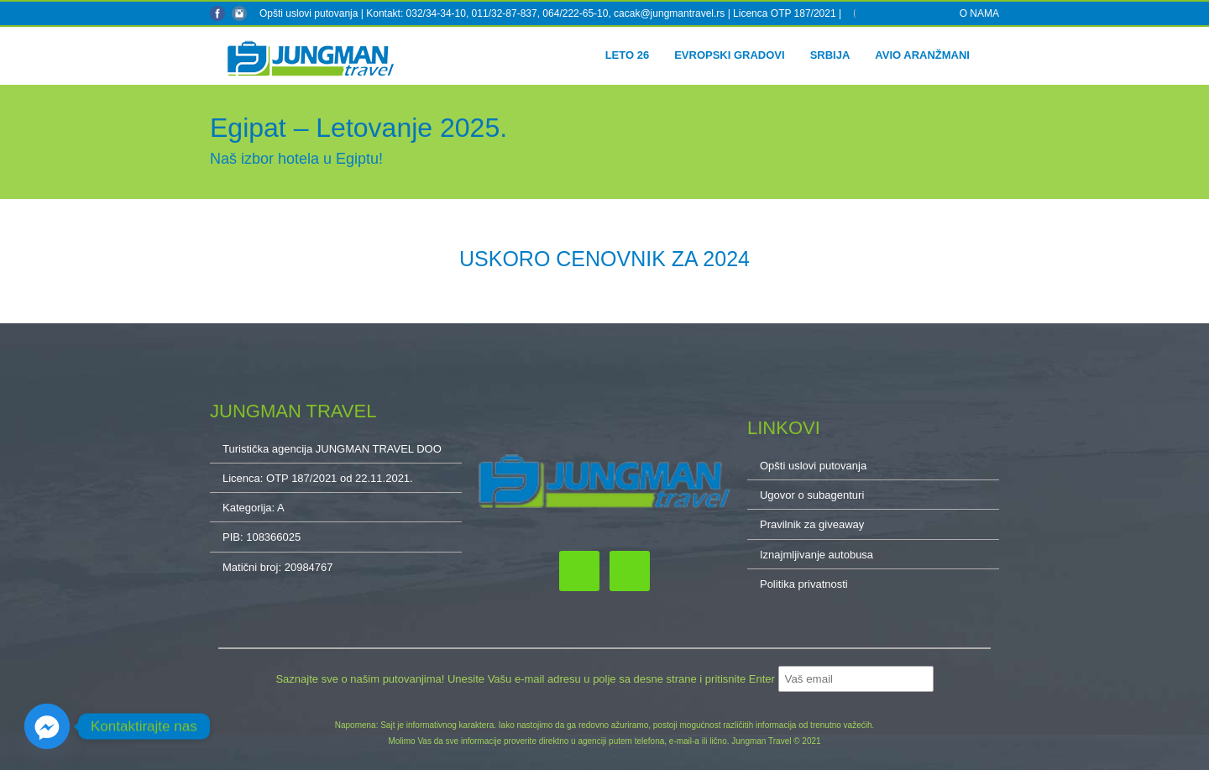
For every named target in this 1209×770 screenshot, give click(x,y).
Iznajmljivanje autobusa (816, 554)
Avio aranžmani (922, 55)
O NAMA (979, 13)
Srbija (830, 55)
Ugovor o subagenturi (812, 495)
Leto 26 (627, 55)
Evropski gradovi (729, 55)
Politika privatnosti (804, 584)
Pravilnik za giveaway (812, 524)
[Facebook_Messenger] (47, 726)
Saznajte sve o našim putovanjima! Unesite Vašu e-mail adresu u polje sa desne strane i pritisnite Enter (526, 679)
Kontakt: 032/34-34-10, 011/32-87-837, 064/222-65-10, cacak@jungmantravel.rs (546, 13)
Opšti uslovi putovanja (308, 13)
